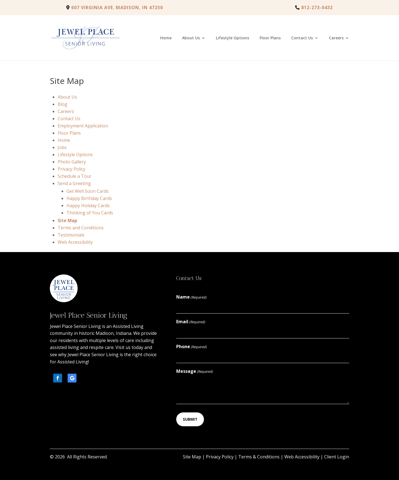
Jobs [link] (62, 147)
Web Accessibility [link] (75, 242)
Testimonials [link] (71, 235)
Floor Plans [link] (270, 38)
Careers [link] (336, 38)
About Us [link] (191, 38)
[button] (57, 378)
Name (191, 297)
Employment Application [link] (83, 126)
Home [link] (166, 38)
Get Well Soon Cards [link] (87, 191)
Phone (191, 347)
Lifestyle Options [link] (232, 38)
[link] (314, 7)
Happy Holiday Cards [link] (88, 205)
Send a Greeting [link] (74, 183)
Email (190, 322)
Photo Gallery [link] (72, 162)
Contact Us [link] (302, 38)
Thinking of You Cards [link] (89, 213)
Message (194, 371)
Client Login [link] (336, 457)
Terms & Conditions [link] (259, 457)
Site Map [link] (67, 220)
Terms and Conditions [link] (81, 228)
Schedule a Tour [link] (74, 176)
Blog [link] (62, 104)
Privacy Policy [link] (71, 169)
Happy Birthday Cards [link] (89, 198)
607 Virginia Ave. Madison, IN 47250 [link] (114, 7)
